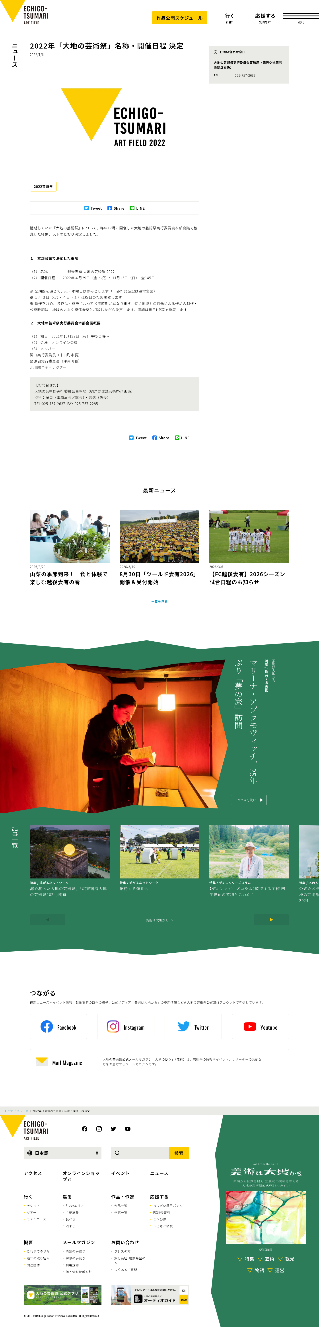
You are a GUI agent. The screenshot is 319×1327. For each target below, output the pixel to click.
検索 (179, 1153)
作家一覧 (120, 1212)
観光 (290, 1258)
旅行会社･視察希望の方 (130, 1260)
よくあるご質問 (125, 1269)
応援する (159, 1196)
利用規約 (72, 1265)
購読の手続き (76, 1251)
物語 (259, 1270)
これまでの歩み (38, 1251)
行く (28, 1196)
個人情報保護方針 (79, 1272)
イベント (120, 1173)
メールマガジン (79, 1242)
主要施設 (72, 1212)
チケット (33, 1205)
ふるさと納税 (163, 1226)
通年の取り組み (38, 1258)
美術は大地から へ (159, 920)
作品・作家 (122, 1196)
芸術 (269, 1258)
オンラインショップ (81, 1176)
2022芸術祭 (43, 186)
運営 (279, 1270)
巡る (67, 1196)
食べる (71, 1219)
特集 (249, 1258)
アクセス (33, 1173)
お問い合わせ (125, 1242)
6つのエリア (75, 1205)
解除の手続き (76, 1258)
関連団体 (33, 1265)
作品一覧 (120, 1205)
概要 (28, 1242)
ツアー (32, 1212)
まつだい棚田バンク (168, 1205)
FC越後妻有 (161, 1212)
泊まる (71, 1226)
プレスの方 (122, 1251)
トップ (8, 1111)
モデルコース (36, 1219)
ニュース (14, 54)
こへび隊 (159, 1219)
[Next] (271, 919)
